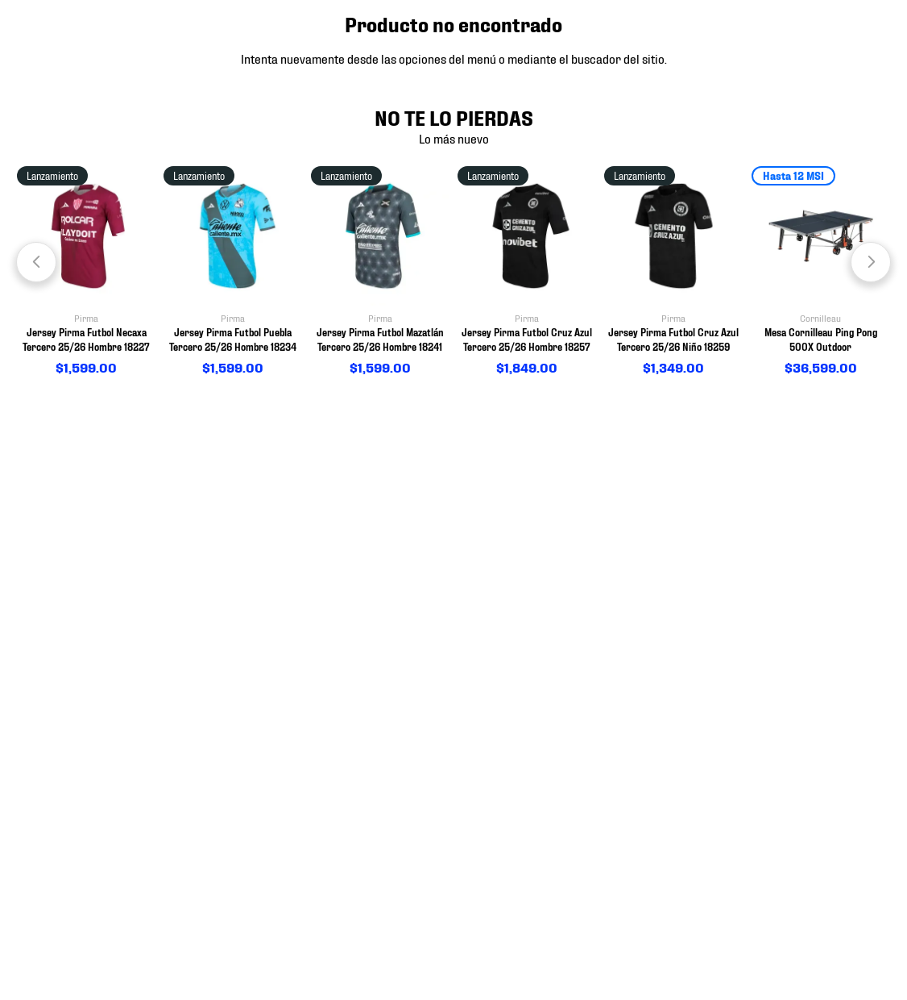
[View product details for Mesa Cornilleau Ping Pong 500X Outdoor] (821, 272)
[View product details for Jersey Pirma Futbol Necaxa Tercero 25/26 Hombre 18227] (86, 272)
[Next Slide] (871, 262)
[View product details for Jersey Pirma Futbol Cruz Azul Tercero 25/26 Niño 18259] (673, 272)
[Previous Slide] (36, 262)
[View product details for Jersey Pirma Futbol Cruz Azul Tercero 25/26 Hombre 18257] (527, 272)
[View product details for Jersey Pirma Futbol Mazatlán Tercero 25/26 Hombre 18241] (380, 272)
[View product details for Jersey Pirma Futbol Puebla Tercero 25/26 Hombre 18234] (233, 272)
